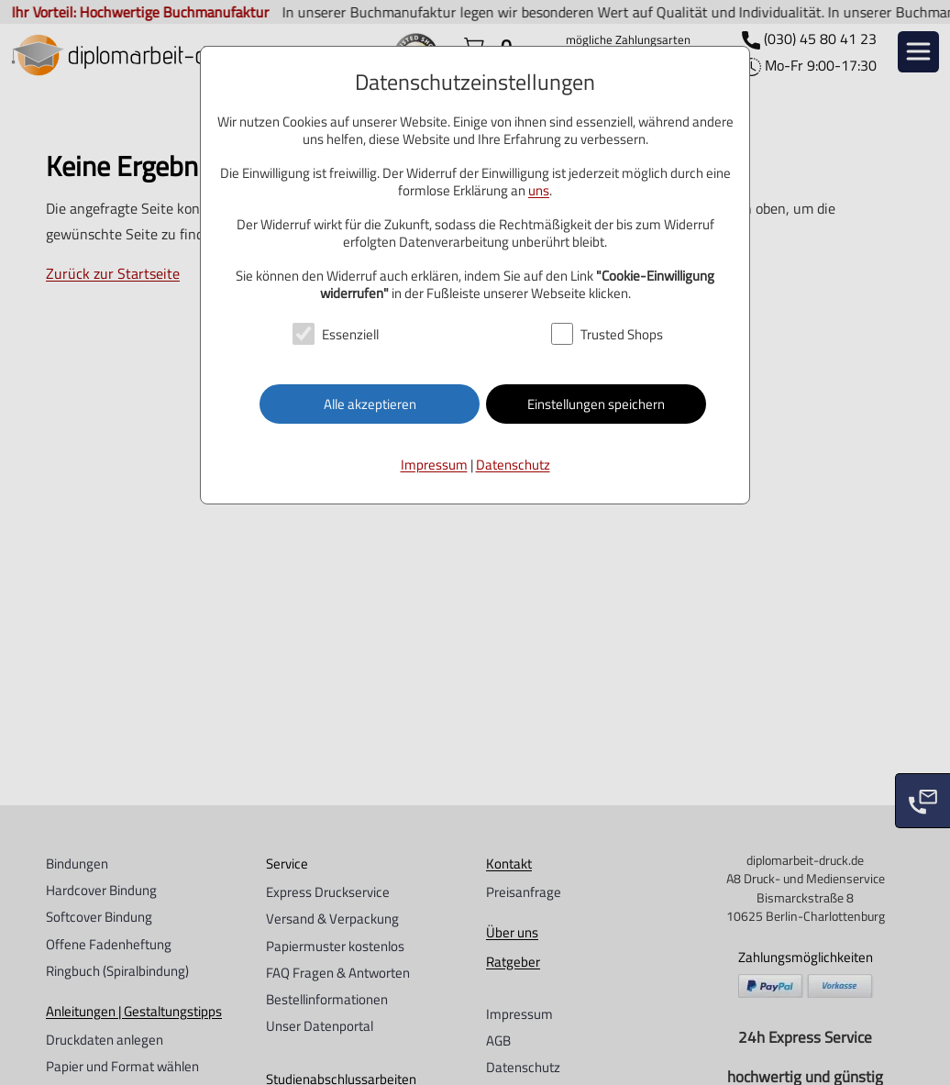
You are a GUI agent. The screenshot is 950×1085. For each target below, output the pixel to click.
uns (538, 190)
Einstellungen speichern (596, 404)
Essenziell (350, 334)
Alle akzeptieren (370, 404)
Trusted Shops (621, 334)
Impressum (434, 464)
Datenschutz (513, 464)
